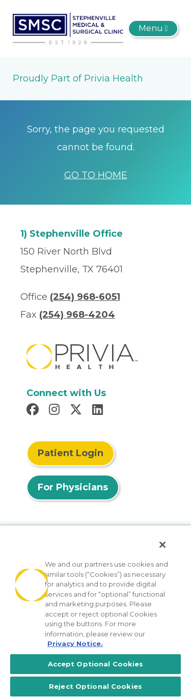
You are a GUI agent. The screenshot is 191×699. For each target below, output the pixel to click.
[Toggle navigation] (153, 28)
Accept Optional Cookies (96, 664)
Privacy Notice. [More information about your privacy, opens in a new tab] (75, 643)
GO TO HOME (95, 175)
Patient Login (70, 453)
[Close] (162, 545)
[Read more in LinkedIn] (99, 410)
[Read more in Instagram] (56, 410)
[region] (95, 612)
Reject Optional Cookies (95, 686)
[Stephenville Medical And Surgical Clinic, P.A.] (68, 28)
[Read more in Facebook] (34, 410)
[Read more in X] (77, 410)
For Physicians (73, 487)
